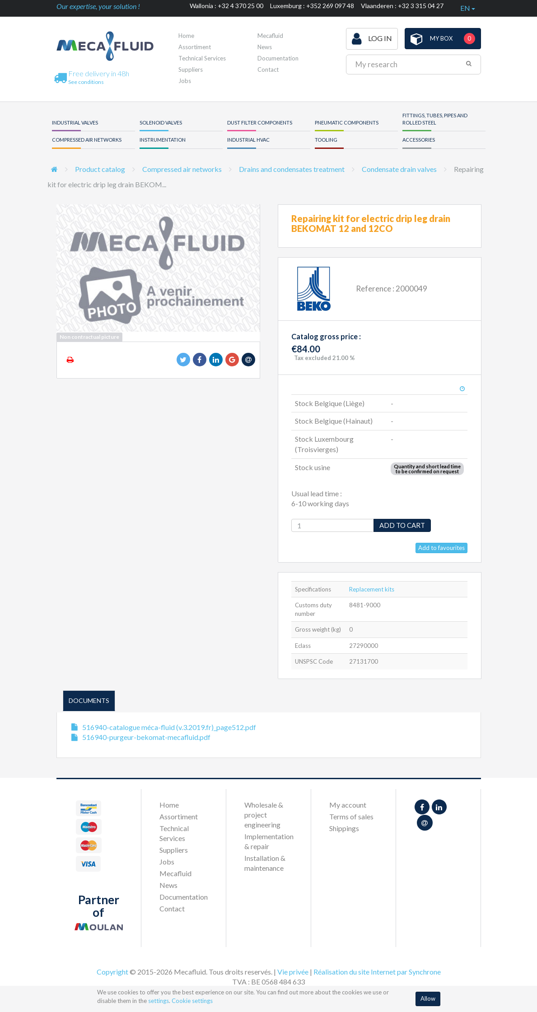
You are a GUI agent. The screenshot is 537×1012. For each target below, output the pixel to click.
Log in (372, 39)
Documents (89, 700)
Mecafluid (270, 35)
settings (158, 1000)
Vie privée (292, 971)
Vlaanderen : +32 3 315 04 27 (402, 5)
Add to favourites (441, 547)
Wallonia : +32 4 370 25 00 (226, 5)
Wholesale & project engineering (263, 814)
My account (347, 804)
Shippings (344, 828)
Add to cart (402, 525)
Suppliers (190, 69)
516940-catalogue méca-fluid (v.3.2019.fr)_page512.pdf (169, 727)
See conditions (86, 82)
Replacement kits (371, 589)
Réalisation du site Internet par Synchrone (377, 971)
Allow (427, 998)
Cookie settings (192, 1000)
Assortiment (194, 47)
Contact (268, 69)
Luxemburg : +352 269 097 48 (312, 5)
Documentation (278, 58)
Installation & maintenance (264, 863)
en (467, 8)
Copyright (112, 971)
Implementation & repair (268, 841)
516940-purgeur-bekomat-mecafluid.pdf (146, 737)
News (264, 47)
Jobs (184, 80)
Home (186, 35)
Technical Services (202, 58)
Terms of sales (351, 816)
